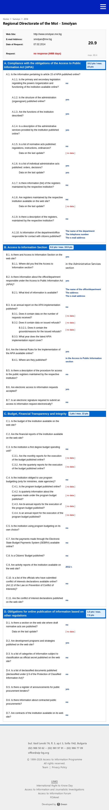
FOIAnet (54, 797)
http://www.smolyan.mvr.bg (48, 34)
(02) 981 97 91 (55, 748)
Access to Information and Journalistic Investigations (54, 789)
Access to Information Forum (54, 793)
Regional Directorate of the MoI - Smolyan (40, 23)
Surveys (16, 19)
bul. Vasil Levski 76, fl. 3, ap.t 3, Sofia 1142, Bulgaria (57, 743)
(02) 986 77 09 (75, 748)
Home (6, 19)
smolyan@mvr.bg (43, 39)
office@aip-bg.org (38, 752)
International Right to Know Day (55, 785)
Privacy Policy (59, 767)
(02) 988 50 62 (36, 748)
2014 (26, 19)
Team (45, 767)
